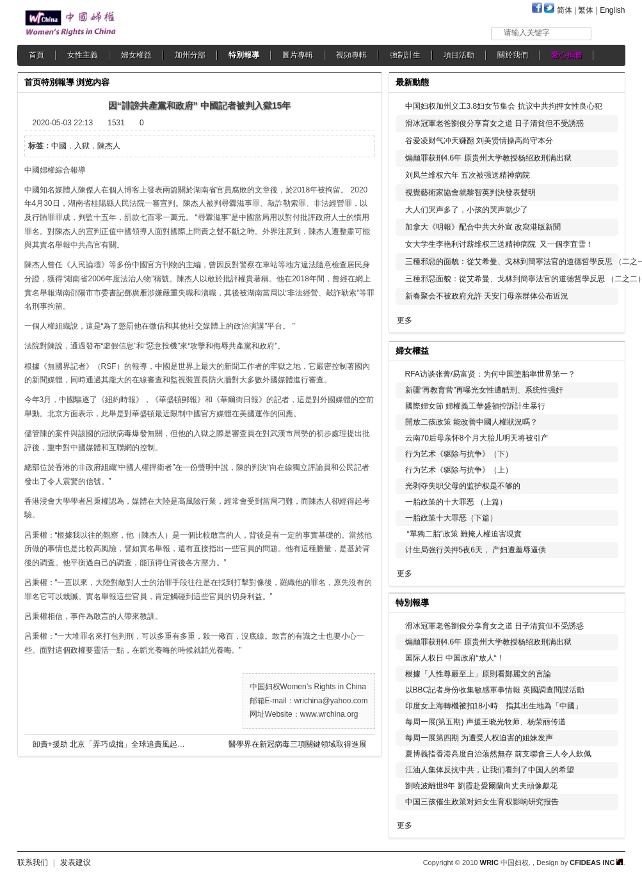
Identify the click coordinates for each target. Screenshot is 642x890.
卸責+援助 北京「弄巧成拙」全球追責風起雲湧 (113, 744)
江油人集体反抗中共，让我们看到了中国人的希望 (489, 769)
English (612, 10)
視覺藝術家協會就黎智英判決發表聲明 (470, 192)
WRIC (489, 862)
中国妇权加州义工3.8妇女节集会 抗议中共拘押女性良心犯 (503, 106)
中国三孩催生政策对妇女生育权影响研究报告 (482, 801)
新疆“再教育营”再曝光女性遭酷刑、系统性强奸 (484, 390)
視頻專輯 (351, 55)
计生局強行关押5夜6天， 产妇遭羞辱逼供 (476, 549)
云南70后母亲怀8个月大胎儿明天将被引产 (477, 437)
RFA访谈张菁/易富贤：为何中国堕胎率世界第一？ (490, 374)
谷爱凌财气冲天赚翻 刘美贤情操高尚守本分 (479, 140)
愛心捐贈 (566, 55)
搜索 (609, 33)
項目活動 (459, 55)
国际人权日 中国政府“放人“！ (454, 657)
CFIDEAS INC (596, 862)
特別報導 (244, 55)
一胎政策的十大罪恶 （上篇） (456, 501)
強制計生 (405, 55)
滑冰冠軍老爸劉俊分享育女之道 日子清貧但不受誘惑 (494, 123)
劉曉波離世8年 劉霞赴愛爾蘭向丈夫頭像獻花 (481, 785)
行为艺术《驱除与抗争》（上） (459, 469)
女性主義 (82, 55)
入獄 (82, 145)
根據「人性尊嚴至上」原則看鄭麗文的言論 (478, 673)
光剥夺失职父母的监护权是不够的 (462, 485)
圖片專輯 (297, 55)
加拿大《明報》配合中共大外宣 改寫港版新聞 (483, 226)
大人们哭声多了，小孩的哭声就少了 (466, 209)
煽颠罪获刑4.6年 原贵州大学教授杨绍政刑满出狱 (488, 157)
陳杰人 (108, 145)
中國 (59, 145)
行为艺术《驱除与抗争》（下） (459, 453)
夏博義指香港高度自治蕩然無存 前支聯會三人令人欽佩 (498, 753)
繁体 (585, 10)
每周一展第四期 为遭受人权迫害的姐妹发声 (479, 737)
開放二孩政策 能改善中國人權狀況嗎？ (471, 422)
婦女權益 (136, 55)
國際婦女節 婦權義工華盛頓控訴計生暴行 (475, 406)
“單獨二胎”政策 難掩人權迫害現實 (463, 533)
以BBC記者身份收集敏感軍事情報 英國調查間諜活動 (494, 689)
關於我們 (512, 55)
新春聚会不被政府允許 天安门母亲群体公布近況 (486, 296)
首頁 (36, 55)
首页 (32, 82)
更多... (606, 349)
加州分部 (190, 55)
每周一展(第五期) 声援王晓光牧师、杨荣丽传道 (485, 721)
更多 (404, 320)
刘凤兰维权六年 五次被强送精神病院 (467, 175)
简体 (564, 10)
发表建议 (75, 862)
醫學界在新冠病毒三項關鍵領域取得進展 (298, 744)
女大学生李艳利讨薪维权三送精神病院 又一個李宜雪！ (499, 244)
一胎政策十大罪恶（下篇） (451, 517)
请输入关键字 (527, 32)
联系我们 (32, 862)
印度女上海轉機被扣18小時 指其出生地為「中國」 (493, 705)
